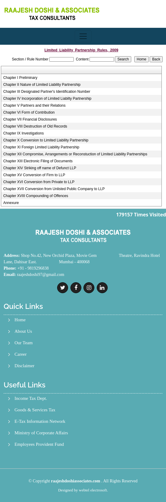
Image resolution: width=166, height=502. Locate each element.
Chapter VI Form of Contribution (29, 112)
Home (20, 320)
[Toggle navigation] (83, 36)
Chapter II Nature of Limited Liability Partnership (41, 85)
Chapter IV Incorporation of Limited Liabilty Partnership (47, 98)
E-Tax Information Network (40, 421)
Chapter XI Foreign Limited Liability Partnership (41, 147)
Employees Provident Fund (39, 444)
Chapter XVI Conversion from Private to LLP (38, 182)
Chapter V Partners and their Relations (34, 105)
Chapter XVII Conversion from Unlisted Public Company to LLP (54, 189)
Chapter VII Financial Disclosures (30, 119)
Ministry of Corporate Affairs (41, 433)
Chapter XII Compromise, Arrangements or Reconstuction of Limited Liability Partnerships (75, 154)
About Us (23, 331)
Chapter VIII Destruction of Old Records (35, 126)
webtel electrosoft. (93, 490)
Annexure (11, 203)
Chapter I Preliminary (20, 78)
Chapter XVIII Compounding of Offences (35, 196)
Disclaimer (24, 366)
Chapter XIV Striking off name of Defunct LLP (39, 168)
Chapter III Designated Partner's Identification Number (46, 91)
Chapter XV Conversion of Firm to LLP (34, 175)
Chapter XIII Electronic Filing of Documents (38, 161)
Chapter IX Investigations (23, 133)
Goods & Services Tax (35, 410)
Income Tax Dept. (31, 398)
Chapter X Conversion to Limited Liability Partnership (45, 140)
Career (21, 354)
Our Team (24, 343)
